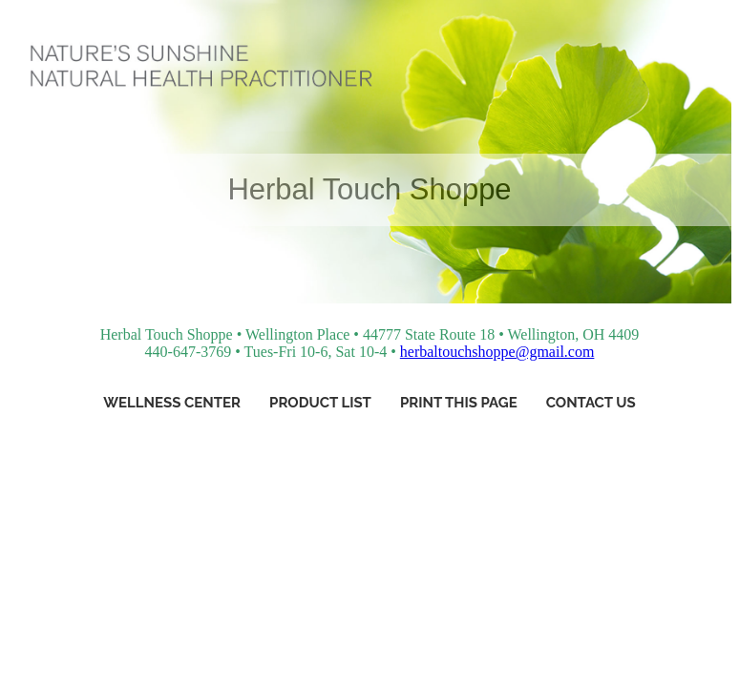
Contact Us (591, 402)
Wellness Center (172, 402)
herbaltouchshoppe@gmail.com (497, 352)
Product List (320, 402)
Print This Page (458, 402)
